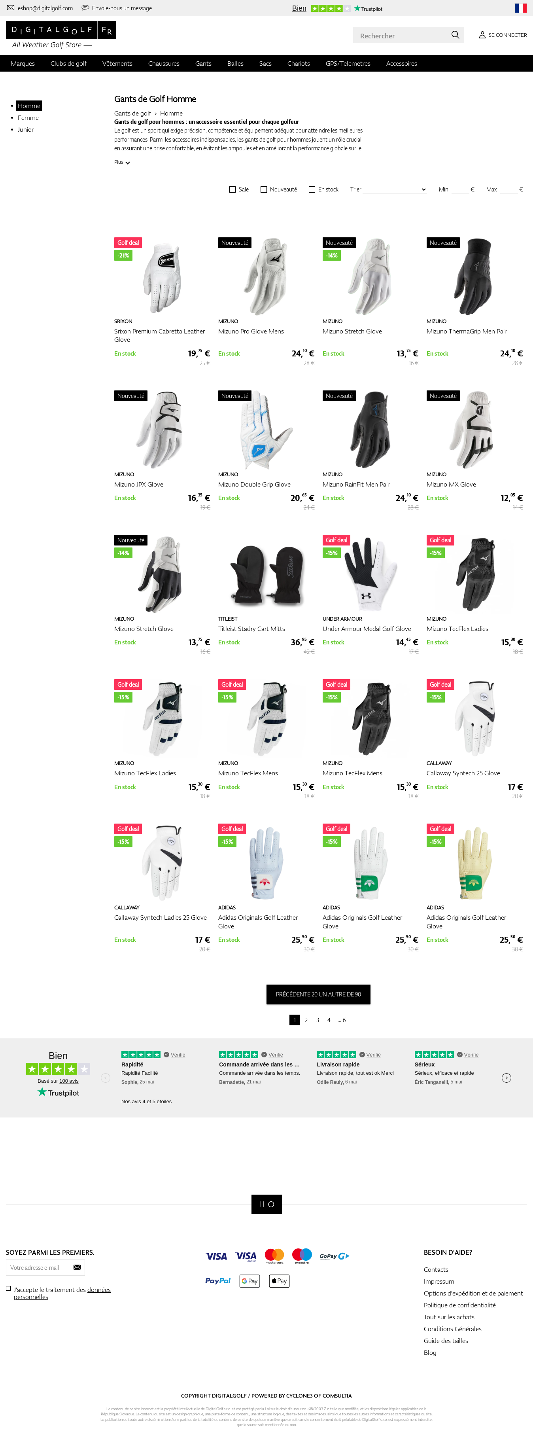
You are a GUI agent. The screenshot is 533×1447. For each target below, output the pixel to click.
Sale (244, 189)
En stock (328, 189)
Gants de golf (132, 113)
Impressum (439, 1281)
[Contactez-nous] (39, 8)
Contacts (436, 1269)
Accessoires (401, 63)
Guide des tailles (446, 1340)
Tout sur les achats (449, 1317)
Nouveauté (283, 189)
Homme (29, 105)
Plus (118, 162)
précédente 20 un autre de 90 (318, 994)
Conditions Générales (453, 1328)
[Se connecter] (501, 34)
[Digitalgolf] (266, 1204)
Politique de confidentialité (460, 1305)
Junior (26, 129)
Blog (430, 1352)
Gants (203, 63)
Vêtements (117, 63)
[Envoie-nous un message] (116, 8)
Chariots (298, 63)
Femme (28, 117)
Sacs (265, 63)
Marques (23, 63)
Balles (235, 63)
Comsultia (337, 1395)
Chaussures (164, 63)
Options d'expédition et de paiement (473, 1293)
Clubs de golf (69, 63)
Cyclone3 (299, 1395)
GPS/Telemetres (348, 63)
